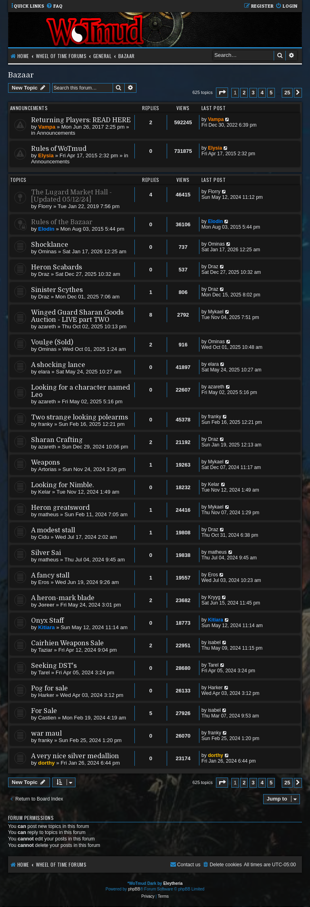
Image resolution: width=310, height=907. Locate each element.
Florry (45, 206)
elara (44, 372)
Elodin (46, 229)
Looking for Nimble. (62, 485)
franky (45, 424)
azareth (47, 326)
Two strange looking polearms (79, 417)
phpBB (134, 889)
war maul (46, 733)
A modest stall (53, 530)
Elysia (46, 155)
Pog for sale (49, 688)
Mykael (215, 312)
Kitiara (46, 627)
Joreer (46, 605)
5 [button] (271, 93)
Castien (47, 718)
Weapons (45, 462)
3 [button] (253, 93)
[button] (222, 93)
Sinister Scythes (57, 290)
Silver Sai (46, 553)
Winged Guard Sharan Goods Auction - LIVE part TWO (77, 316)
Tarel (44, 672)
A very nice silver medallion (75, 756)
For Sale (44, 711)
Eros (43, 582)
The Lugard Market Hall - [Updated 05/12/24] (71, 196)
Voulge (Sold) (52, 342)
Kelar (44, 492)
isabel (214, 642)
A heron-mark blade (62, 598)
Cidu (43, 537)
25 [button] (287, 93)
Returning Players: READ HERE (81, 120)
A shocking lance (58, 365)
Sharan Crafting (57, 440)
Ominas (47, 251)
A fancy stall (50, 575)
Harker (46, 695)
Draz (44, 274)
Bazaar (21, 75)
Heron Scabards (56, 267)
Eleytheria (172, 883)
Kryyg (214, 597)
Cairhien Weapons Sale (67, 643)
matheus (48, 514)
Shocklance (49, 244)
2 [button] (244, 93)
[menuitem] (54, 6)
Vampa (47, 127)
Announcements (56, 133)
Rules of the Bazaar (61, 222)
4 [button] (262, 93)
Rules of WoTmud (58, 148)
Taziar (45, 650)
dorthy (46, 763)
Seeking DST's (54, 665)
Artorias (47, 469)
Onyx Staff (47, 620)
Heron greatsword (60, 507)
